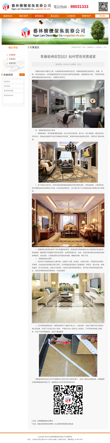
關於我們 (23, 16)
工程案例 (70, 16)
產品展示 (55, 16)
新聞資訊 (39, 16)
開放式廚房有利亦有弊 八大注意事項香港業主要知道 (55, 424)
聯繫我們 (86, 16)
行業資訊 (12, 59)
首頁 (83, 47)
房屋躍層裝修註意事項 (45, 421)
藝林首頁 (8, 16)
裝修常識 (12, 63)
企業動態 (12, 55)
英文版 (102, 16)
